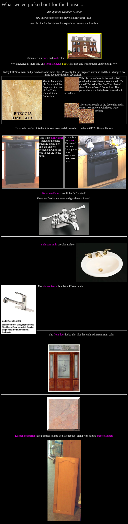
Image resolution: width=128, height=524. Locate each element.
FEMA (65, 63)
